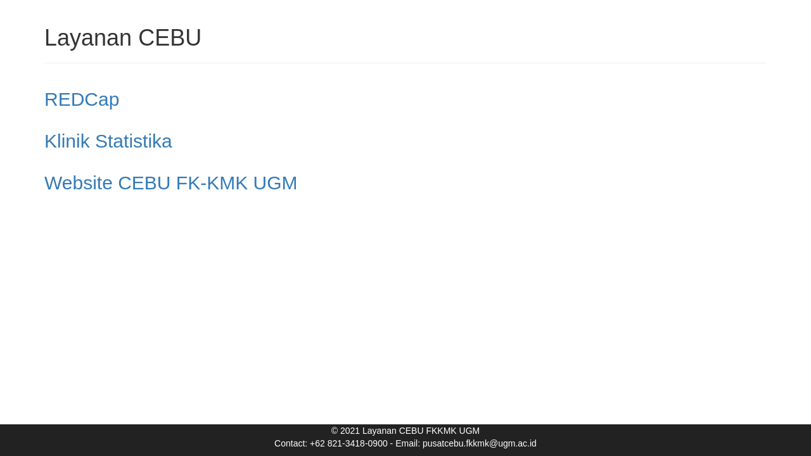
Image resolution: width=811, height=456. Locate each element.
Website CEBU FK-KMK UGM (171, 182)
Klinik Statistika (108, 140)
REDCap (81, 99)
